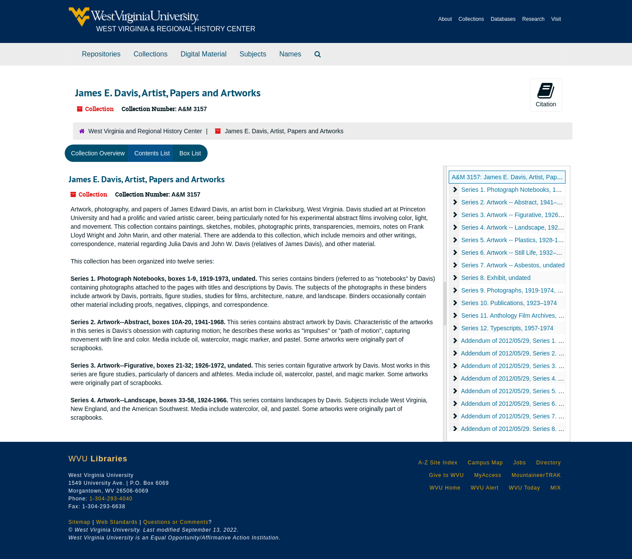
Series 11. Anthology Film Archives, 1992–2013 (525, 315)
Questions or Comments (175, 522)
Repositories (101, 54)
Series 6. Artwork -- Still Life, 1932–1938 (515, 252)
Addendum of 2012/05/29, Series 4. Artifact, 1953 (527, 378)
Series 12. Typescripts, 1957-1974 (507, 328)
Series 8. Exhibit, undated (496, 277)
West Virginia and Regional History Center (145, 131)
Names (290, 54)
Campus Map (485, 463)
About (445, 19)
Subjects (253, 54)
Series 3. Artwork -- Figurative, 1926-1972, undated (530, 214)
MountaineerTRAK (536, 475)
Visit (556, 19)
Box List (190, 153)
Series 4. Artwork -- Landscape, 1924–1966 (519, 227)
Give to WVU (446, 475)
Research (533, 19)
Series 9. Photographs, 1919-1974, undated (520, 290)
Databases (503, 19)
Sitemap (80, 522)
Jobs (519, 463)
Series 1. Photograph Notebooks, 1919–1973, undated (535, 189)
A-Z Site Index (437, 463)
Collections (471, 19)
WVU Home (445, 488)
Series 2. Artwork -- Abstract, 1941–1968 (515, 202)
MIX (555, 488)
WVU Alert (485, 488)
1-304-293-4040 (110, 499)
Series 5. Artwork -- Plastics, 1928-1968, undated (527, 240)
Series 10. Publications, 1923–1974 (509, 302)
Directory (548, 463)
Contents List (152, 153)
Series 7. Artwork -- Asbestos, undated (513, 265)
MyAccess (488, 475)
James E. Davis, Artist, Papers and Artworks (147, 179)
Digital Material (204, 54)
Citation (546, 95)
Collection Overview (98, 153)
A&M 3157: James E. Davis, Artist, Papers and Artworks (527, 177)
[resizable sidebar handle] (445, 303)
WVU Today (524, 488)
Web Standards (117, 522)
